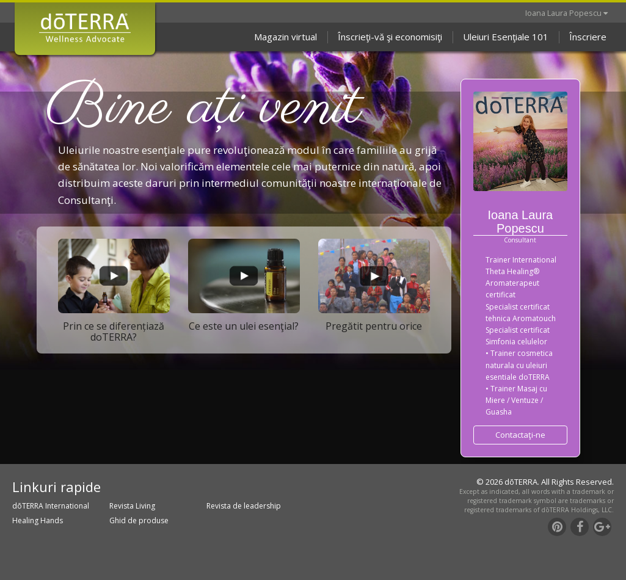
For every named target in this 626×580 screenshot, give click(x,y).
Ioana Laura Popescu (566, 12)
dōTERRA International (50, 506)
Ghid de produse (139, 520)
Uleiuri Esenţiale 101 (505, 37)
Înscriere (587, 37)
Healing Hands (37, 520)
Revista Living (132, 506)
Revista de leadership (243, 506)
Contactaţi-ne (520, 434)
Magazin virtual (285, 37)
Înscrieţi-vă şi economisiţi (390, 37)
